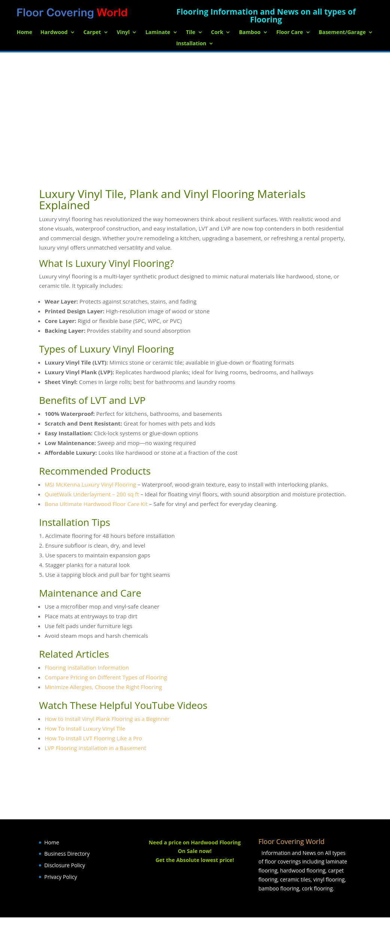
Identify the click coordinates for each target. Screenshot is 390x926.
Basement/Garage (342, 33)
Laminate (157, 33)
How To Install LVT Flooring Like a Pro (93, 738)
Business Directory (66, 853)
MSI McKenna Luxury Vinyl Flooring (90, 484)
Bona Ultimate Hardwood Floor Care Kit (96, 504)
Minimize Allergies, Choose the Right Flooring (103, 687)
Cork (217, 33)
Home (24, 33)
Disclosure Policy (64, 865)
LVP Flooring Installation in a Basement (95, 748)
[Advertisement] (195, 108)
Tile (190, 33)
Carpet (92, 33)
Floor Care (289, 33)
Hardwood (54, 33)
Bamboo (249, 33)
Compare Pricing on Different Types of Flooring (106, 677)
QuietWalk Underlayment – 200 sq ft (92, 494)
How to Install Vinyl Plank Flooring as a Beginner (107, 718)
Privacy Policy (60, 876)
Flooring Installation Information (87, 667)
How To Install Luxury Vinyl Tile (85, 728)
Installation (191, 44)
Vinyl (123, 33)
